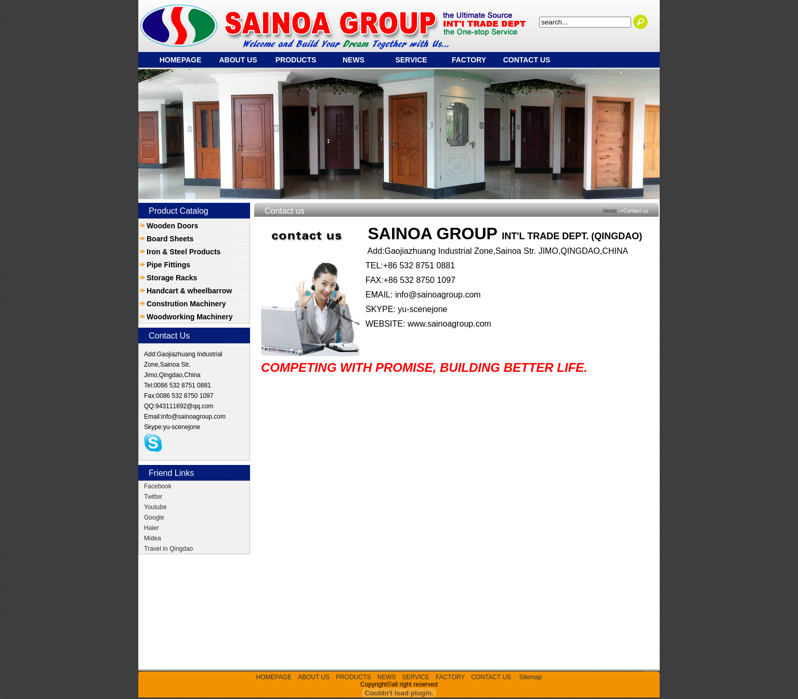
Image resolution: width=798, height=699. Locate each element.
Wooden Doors (172, 226)
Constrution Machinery (186, 304)
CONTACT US (527, 60)
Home (610, 211)
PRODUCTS (296, 60)
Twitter (153, 496)
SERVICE (411, 60)
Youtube (155, 507)
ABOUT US (238, 60)
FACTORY (469, 60)
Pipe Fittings (168, 265)
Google (154, 517)
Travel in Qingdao (168, 548)
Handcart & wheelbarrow (189, 291)
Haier (151, 528)
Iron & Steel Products (183, 252)
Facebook (158, 486)
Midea (152, 538)
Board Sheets (170, 239)
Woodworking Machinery (189, 317)
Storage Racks (172, 278)
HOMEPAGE (181, 60)
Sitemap (530, 677)
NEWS (353, 60)
